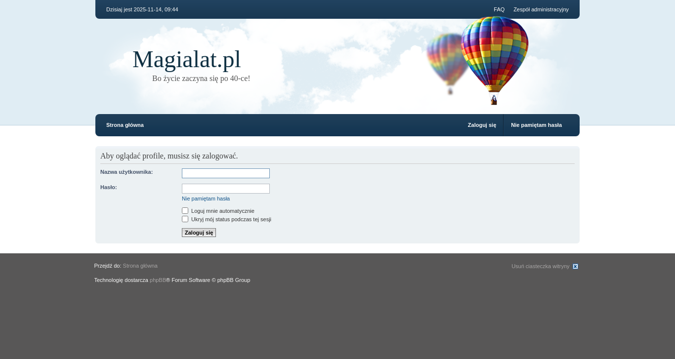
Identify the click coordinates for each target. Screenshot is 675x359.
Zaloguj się (482, 125)
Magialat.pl (186, 59)
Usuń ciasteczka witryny (540, 266)
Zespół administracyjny (541, 9)
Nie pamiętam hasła (536, 125)
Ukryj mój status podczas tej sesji (226, 219)
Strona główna (125, 125)
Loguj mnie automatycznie (218, 211)
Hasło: (108, 187)
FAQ (499, 9)
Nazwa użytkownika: (126, 172)
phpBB (158, 280)
